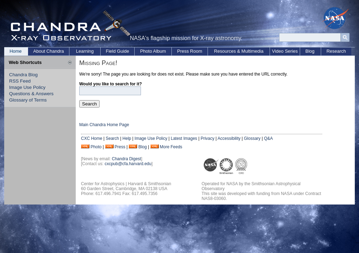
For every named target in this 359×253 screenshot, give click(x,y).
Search (112, 138)
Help (126, 138)
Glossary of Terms (28, 100)
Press (120, 146)
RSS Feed (20, 81)
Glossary (252, 138)
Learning (85, 51)
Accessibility (229, 138)
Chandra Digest (126, 158)
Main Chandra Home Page (104, 124)
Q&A (268, 138)
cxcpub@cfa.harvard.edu (127, 163)
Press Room (189, 51)
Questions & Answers (31, 93)
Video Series (285, 51)
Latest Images (184, 138)
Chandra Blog (23, 74)
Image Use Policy (27, 87)
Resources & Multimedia (239, 51)
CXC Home (91, 138)
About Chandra (48, 51)
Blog (309, 51)
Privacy (207, 138)
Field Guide (117, 51)
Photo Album (153, 51)
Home (15, 51)
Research (336, 51)
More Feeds (171, 146)
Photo (95, 146)
